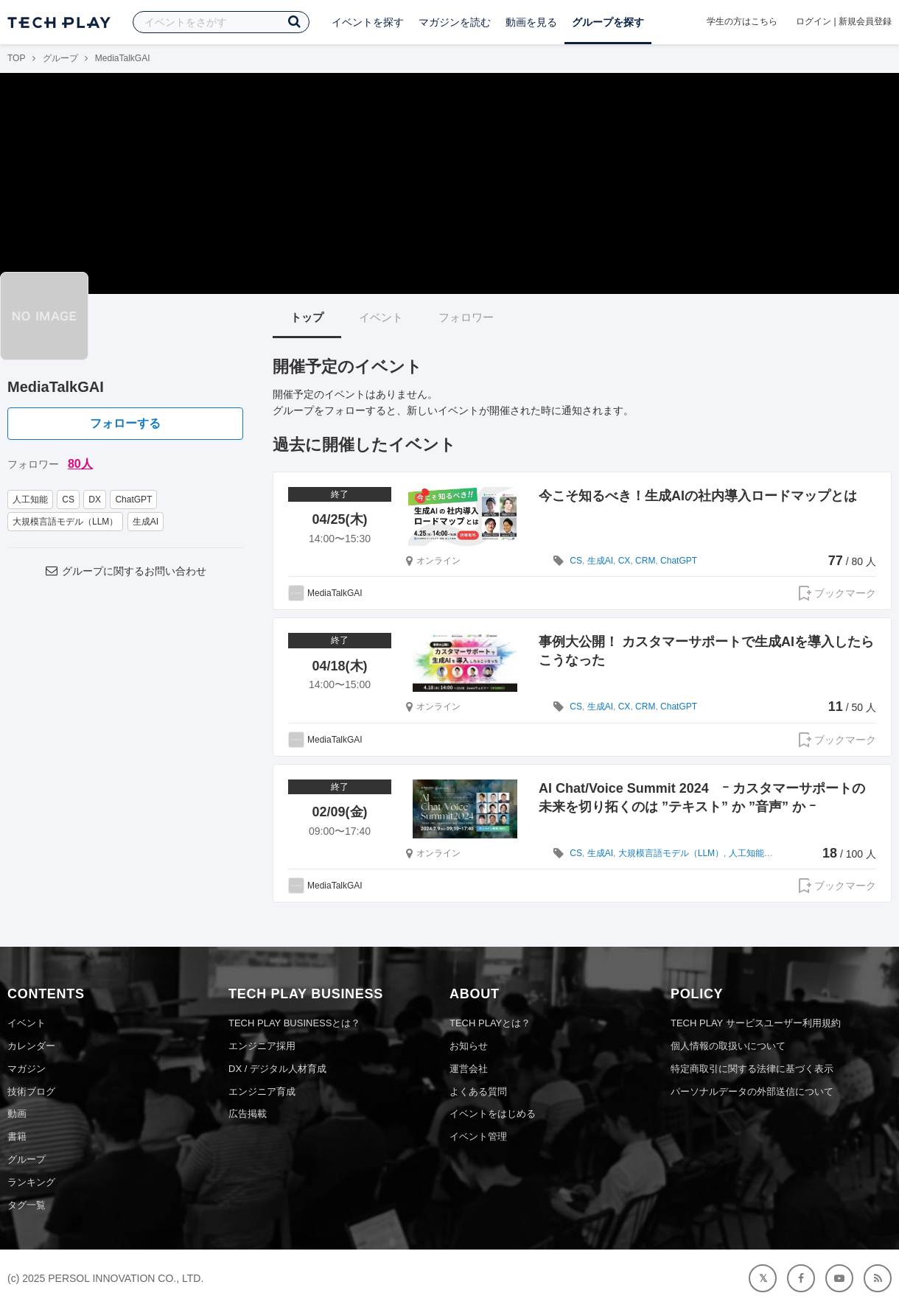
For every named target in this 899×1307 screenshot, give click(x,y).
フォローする (125, 423)
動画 (17, 1113)
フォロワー (466, 317)
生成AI (145, 521)
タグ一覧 (26, 1204)
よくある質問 (478, 1091)
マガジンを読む (455, 22)
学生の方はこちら (742, 21)
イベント (381, 317)
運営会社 (469, 1068)
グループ (60, 58)
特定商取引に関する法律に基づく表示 (752, 1068)
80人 (80, 464)
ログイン (813, 21)
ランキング (31, 1182)
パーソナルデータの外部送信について (752, 1091)
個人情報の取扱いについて (728, 1045)
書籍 (17, 1136)
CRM (645, 561)
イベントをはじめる (493, 1113)
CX (624, 561)
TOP (16, 58)
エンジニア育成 (261, 1091)
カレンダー (31, 1045)
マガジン (26, 1068)
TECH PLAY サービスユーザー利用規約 (756, 1023)
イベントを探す (368, 22)
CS (68, 499)
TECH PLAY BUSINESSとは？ (294, 1023)
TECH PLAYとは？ (490, 1023)
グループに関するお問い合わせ (125, 571)
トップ (306, 317)
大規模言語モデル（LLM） (65, 521)
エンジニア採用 (261, 1045)
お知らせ (469, 1045)
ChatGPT (133, 499)
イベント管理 (478, 1136)
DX (94, 499)
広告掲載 (247, 1113)
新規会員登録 (865, 21)
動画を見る (531, 22)
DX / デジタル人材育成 (277, 1068)
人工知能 (30, 499)
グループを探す (608, 22)
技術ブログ (31, 1091)
